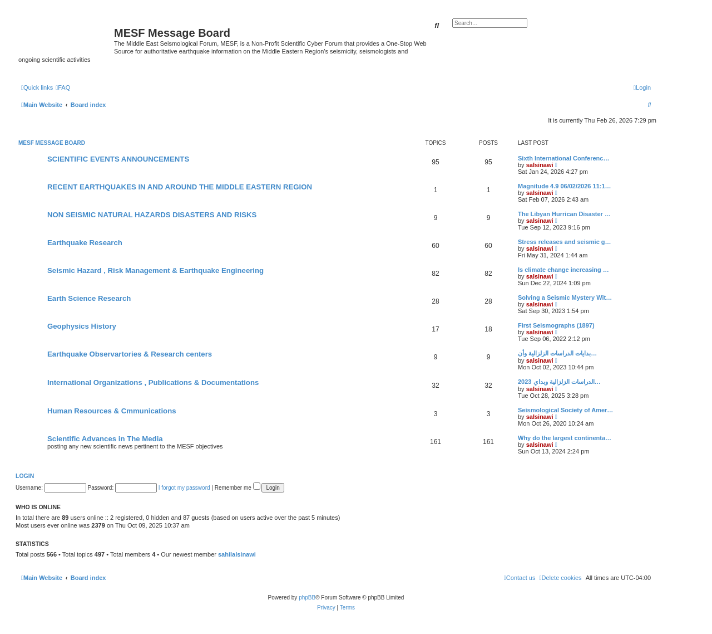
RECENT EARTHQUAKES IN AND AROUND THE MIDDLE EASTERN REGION (179, 187)
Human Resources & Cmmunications (111, 411)
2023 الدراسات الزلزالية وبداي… (559, 381)
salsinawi (539, 165)
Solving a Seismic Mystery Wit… (565, 297)
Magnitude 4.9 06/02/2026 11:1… (564, 186)
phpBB (307, 597)
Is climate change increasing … (563, 269)
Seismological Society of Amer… (565, 410)
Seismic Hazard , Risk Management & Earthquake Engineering (155, 270)
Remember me (237, 488)
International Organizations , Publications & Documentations (153, 382)
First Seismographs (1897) (556, 325)
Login (25, 475)
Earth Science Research (89, 298)
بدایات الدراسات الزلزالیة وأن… (557, 353)
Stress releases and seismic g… (564, 241)
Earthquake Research (84, 242)
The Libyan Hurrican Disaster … (564, 214)
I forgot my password (184, 488)
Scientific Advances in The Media (105, 439)
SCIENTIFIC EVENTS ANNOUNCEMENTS (118, 159)
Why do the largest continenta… (564, 438)
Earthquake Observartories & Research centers (129, 354)
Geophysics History (81, 326)
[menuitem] (63, 87)
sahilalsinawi (237, 554)
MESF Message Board (51, 143)
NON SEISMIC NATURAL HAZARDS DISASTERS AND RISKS (151, 215)
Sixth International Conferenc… (563, 158)
